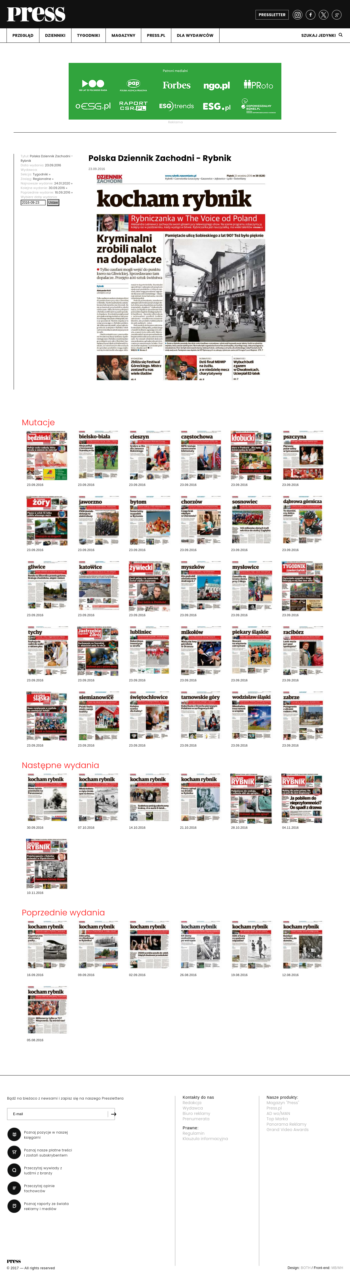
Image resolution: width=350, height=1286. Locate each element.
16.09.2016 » (64, 192)
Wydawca (193, 1108)
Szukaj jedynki (318, 35)
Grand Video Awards (288, 1129)
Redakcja (192, 1103)
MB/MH (337, 1268)
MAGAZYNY (123, 35)
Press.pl (274, 1108)
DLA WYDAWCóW (195, 35)
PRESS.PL (156, 35)
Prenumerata (196, 1119)
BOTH (306, 1268)
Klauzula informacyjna (205, 1139)
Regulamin (193, 1133)
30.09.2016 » (58, 188)
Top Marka (277, 1119)
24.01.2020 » (63, 183)
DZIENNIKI (55, 35)
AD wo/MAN (278, 1113)
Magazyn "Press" (283, 1103)
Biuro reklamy (196, 1113)
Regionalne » (43, 179)
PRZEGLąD (22, 35)
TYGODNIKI (88, 35)
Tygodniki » (41, 174)
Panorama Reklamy (287, 1124)
